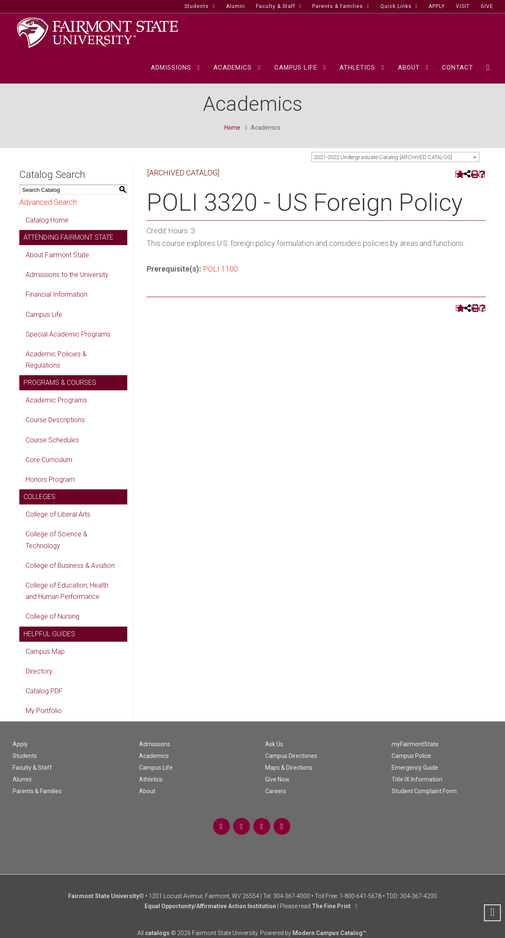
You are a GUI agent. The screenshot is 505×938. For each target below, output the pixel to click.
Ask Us (274, 744)
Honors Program (50, 479)
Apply (20, 744)
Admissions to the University (67, 275)
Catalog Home (47, 220)
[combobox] (395, 157)
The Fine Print (331, 906)
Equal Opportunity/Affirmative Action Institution (210, 906)
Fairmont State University (103, 896)
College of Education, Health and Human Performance (67, 591)
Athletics (151, 779)
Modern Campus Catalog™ (329, 933)
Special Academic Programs (68, 334)
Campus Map (45, 652)
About (147, 791)
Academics (154, 755)
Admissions (154, 744)
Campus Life (44, 315)
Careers (275, 791)
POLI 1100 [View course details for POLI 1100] (220, 268)
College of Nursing (52, 616)
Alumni (22, 779)
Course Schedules (52, 440)
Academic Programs (56, 400)
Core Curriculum (49, 460)
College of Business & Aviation (70, 566)
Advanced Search (48, 202)
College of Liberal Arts (58, 514)
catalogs (157, 933)
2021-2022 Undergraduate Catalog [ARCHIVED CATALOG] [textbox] (383, 157)
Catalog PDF (44, 691)
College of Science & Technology (56, 539)
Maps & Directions (289, 767)
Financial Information (56, 294)
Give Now (277, 779)
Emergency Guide (415, 767)
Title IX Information (417, 779)
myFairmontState (415, 744)
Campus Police (411, 755)
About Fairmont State (57, 255)
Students (25, 755)
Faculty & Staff (32, 767)
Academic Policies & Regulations (56, 359)
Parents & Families (37, 791)
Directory (39, 671)
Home (232, 127)
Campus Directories (291, 755)
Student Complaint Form (424, 791)
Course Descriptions (55, 420)
